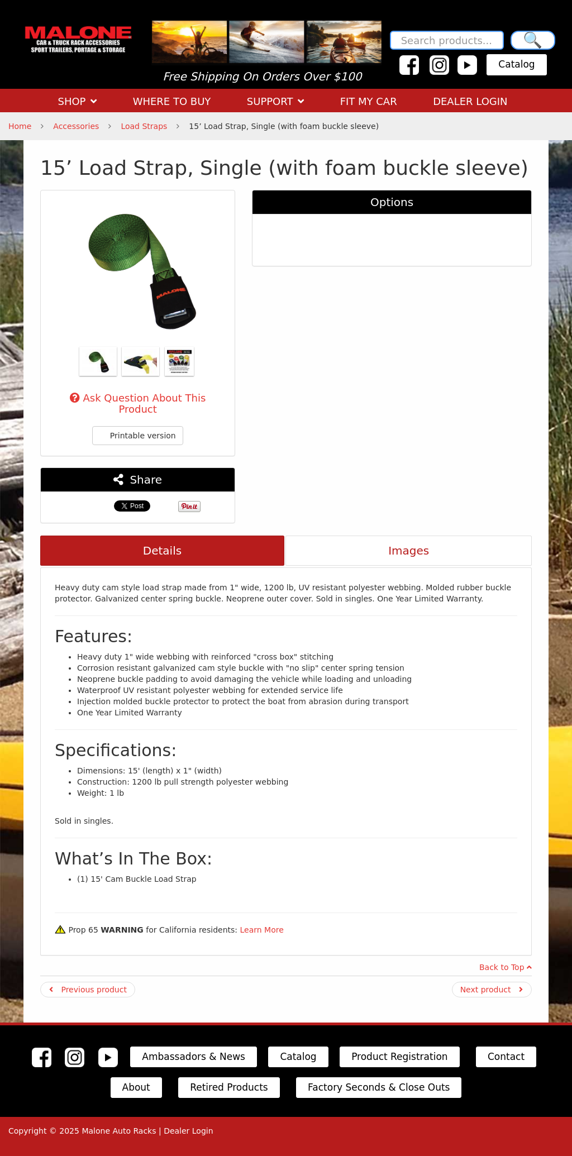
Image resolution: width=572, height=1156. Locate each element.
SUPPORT (275, 101)
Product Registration (399, 1056)
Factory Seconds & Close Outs (379, 1087)
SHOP (77, 101)
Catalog (516, 64)
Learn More (261, 929)
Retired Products (229, 1087)
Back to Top (505, 967)
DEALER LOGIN (470, 101)
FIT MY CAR (368, 101)
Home (19, 126)
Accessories (76, 126)
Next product (491, 989)
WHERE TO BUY (172, 101)
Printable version (137, 435)
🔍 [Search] (532, 40)
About (136, 1087)
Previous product (88, 989)
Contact (506, 1056)
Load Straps (144, 126)
